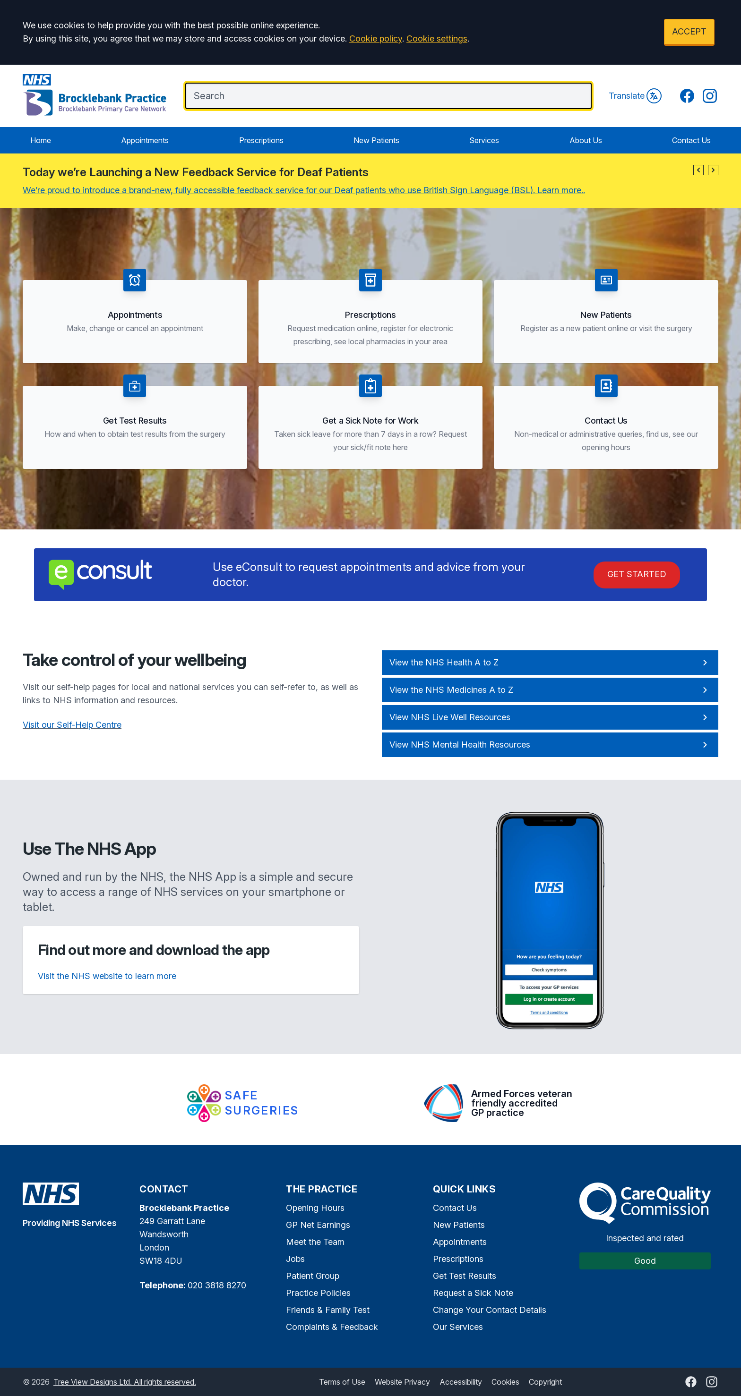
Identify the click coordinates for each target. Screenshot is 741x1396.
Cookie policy (375, 38)
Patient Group (312, 1276)
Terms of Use (342, 1382)
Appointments (145, 140)
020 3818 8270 (217, 1285)
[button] (698, 170)
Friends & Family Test (328, 1310)
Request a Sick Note (473, 1293)
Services (484, 140)
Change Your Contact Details (489, 1310)
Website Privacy (402, 1382)
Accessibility (460, 1382)
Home (40, 140)
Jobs (295, 1259)
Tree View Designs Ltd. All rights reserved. (124, 1382)
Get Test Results (464, 1276)
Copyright (545, 1382)
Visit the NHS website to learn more (107, 976)
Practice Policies (318, 1293)
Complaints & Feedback (332, 1327)
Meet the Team (315, 1242)
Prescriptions (261, 140)
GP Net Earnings (318, 1225)
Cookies (505, 1382)
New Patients (376, 140)
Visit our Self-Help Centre (72, 725)
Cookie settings (436, 38)
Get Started (636, 574)
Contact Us (691, 140)
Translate (635, 95)
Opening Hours (315, 1208)
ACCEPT (689, 31)
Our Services (458, 1327)
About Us (585, 140)
